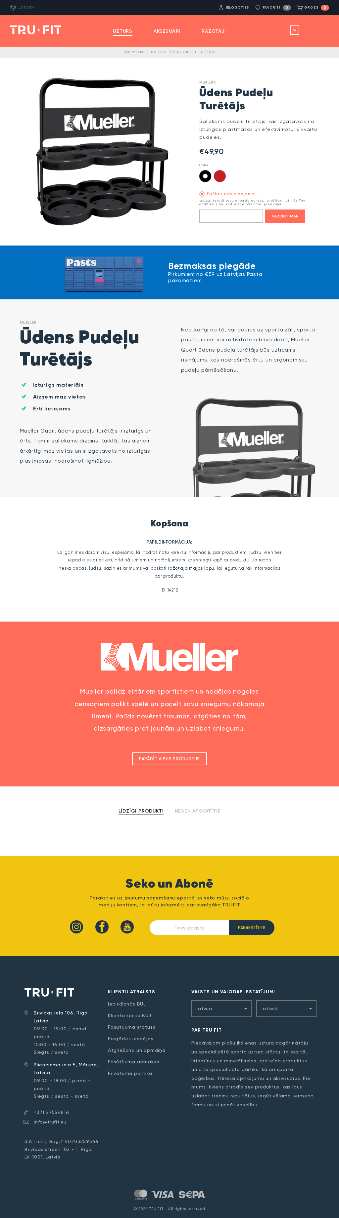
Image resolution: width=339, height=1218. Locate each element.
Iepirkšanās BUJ (127, 1004)
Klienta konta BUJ (129, 1015)
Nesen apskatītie (198, 811)
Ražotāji (214, 31)
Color (204, 165)
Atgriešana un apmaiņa (137, 1050)
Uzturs (122, 31)
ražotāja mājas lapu (191, 568)
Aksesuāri (167, 31)
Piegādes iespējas (131, 1038)
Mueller (207, 83)
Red (220, 176)
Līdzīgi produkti (141, 811)
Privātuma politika (130, 1073)
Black (205, 176)
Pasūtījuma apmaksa (133, 1061)
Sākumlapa (134, 52)
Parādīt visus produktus (169, 758)
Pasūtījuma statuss (131, 1027)
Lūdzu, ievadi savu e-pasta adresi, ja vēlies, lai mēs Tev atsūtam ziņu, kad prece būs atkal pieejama (252, 202)
